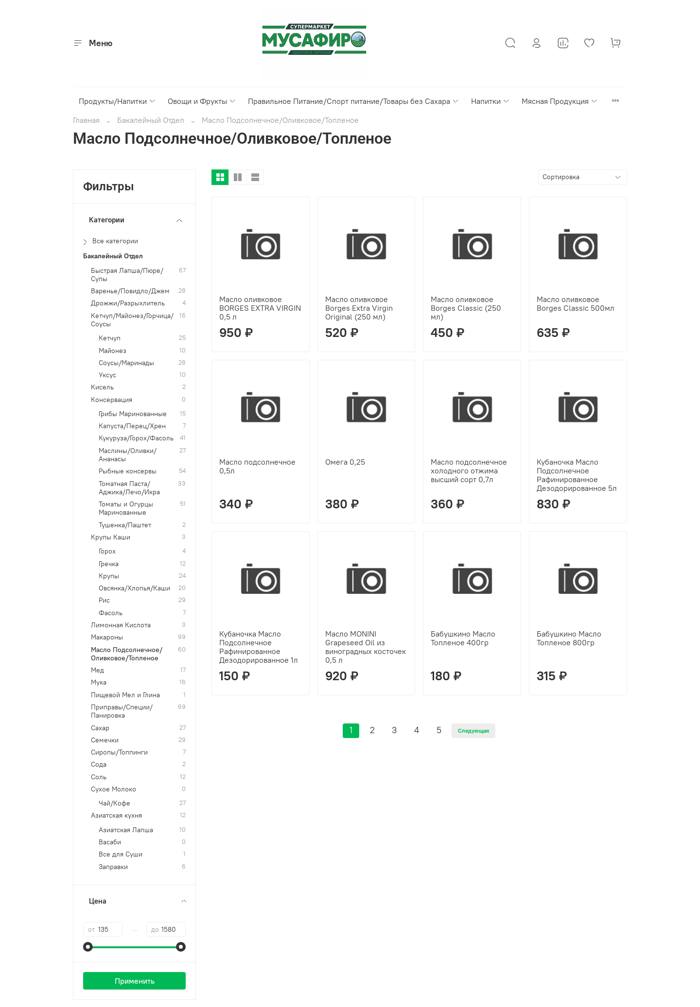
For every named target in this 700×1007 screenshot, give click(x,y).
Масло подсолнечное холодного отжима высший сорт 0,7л (469, 470)
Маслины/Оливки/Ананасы (128, 455)
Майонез (112, 351)
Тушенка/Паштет (125, 525)
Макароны (107, 637)
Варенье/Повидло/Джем (130, 291)
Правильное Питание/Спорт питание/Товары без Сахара (353, 101)
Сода (98, 764)
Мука (98, 682)
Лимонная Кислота (121, 625)
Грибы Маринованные (133, 414)
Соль (98, 777)
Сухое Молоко (113, 789)
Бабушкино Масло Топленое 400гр (463, 638)
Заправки (113, 867)
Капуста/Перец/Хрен (132, 426)
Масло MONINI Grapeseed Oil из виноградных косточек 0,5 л (365, 647)
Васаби (110, 842)
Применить (135, 981)
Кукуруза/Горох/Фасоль (136, 438)
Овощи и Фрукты (202, 101)
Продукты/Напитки (117, 101)
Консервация (111, 400)
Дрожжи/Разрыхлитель (128, 303)
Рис (104, 600)
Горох (107, 551)
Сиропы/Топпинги (119, 752)
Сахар (100, 728)
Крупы (109, 576)
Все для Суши (120, 854)
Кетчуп (110, 338)
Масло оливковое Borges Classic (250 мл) (466, 307)
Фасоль (110, 613)
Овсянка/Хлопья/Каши (134, 588)
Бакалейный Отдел (150, 120)
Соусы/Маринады (126, 363)
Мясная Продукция (560, 101)
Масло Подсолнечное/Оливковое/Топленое (126, 654)
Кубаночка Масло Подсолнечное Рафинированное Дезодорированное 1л (258, 647)
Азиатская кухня (116, 815)
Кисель (102, 387)
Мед (97, 670)
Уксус (107, 375)
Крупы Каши (110, 537)
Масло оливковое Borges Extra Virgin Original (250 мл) (359, 307)
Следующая (473, 730)
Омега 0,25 (345, 462)
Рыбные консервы (128, 471)
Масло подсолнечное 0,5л (257, 466)
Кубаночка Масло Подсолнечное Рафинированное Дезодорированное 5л (577, 475)
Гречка (109, 564)
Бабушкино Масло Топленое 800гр (569, 638)
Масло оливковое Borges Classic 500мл (575, 303)
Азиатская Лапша (126, 830)
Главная (86, 120)
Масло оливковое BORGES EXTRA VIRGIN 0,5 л (260, 307)
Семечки (105, 740)
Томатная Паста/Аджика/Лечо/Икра (129, 488)
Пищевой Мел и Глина (125, 695)
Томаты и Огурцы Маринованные (126, 508)
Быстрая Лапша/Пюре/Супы (127, 275)
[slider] (88, 947)
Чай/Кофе (114, 803)
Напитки (490, 101)
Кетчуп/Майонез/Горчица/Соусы (132, 320)
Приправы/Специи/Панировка (122, 711)
